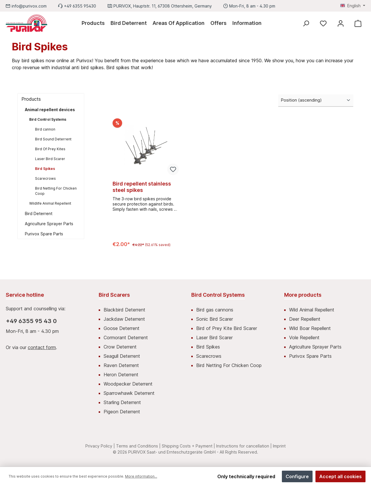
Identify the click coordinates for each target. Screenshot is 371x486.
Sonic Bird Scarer (214, 319)
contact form (42, 347)
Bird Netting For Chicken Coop (56, 191)
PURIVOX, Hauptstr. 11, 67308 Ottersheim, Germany (162, 5)
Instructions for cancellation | (244, 445)
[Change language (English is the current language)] (352, 6)
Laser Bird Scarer (50, 159)
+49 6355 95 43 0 (31, 321)
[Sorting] (315, 100)
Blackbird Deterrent (124, 310)
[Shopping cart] (358, 23)
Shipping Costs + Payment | (188, 445)
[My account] (340, 23)
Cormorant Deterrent (126, 337)
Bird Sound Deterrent (53, 139)
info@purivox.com (29, 5)
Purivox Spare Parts (44, 233)
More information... (141, 476)
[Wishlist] (323, 23)
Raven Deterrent (121, 365)
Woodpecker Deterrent (128, 384)
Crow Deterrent (120, 347)
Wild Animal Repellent (311, 310)
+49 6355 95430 (80, 5)
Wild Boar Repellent (310, 328)
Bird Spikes (45, 168)
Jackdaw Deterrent (124, 319)
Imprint (279, 445)
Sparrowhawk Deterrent (129, 393)
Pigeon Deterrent (122, 412)
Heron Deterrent (121, 374)
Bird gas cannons (214, 310)
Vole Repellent (304, 337)
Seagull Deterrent (122, 356)
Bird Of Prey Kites (50, 149)
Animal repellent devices (50, 109)
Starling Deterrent (122, 402)
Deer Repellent (304, 319)
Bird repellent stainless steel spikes (142, 187)
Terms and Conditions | (138, 445)
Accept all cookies (340, 476)
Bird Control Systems (47, 119)
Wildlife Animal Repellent (50, 203)
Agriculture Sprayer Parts (49, 223)
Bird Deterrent (38, 213)
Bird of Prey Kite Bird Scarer (226, 328)
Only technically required (246, 476)
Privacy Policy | (100, 445)
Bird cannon (45, 129)
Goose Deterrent (121, 328)
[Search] (306, 23)
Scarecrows (45, 178)
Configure (297, 476)
